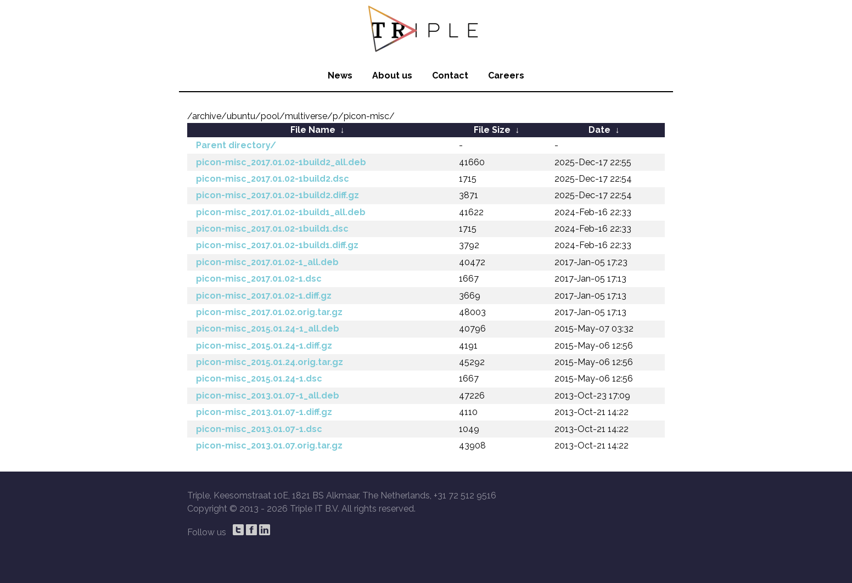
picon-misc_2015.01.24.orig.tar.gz (269, 362)
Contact (450, 75)
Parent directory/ (236, 145)
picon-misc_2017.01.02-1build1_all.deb (281, 212)
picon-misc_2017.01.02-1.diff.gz (264, 295)
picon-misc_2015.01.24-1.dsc (259, 378)
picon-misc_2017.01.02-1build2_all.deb (281, 162)
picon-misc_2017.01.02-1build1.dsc (272, 228)
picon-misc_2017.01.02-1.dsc (259, 278)
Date (599, 130)
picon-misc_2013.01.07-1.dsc (259, 429)
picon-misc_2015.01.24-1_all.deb (267, 328)
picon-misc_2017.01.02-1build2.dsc (272, 178)
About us (392, 75)
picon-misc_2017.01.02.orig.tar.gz (269, 312)
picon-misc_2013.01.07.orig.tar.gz (269, 445)
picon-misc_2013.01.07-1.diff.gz (264, 412)
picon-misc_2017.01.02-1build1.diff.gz (277, 245)
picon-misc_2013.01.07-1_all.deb (267, 395)
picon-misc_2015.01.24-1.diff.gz (264, 345)
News (340, 75)
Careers (506, 75)
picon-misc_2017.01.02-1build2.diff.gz (277, 195)
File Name (312, 130)
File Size (492, 130)
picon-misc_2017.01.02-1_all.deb (267, 262)
